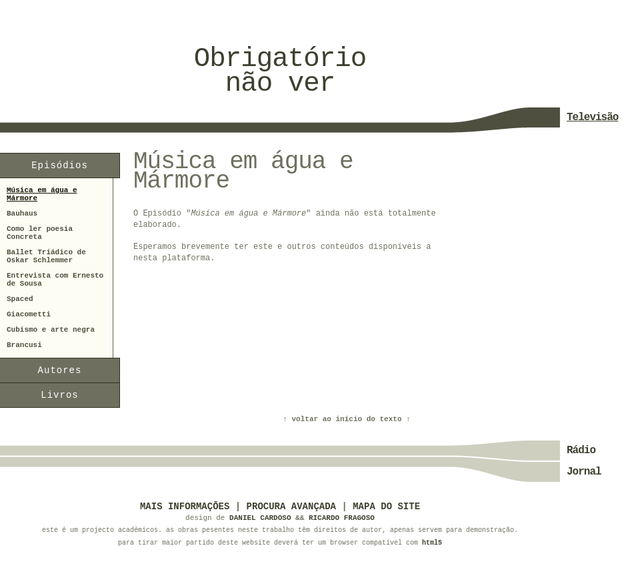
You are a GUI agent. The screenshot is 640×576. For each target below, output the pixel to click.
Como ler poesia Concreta (40, 233)
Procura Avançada (291, 506)
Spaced (20, 299)
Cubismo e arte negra (51, 330)
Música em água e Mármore (42, 194)
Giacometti (29, 314)
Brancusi (24, 345)
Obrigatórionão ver (280, 71)
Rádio (581, 451)
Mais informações (184, 506)
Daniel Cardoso (260, 518)
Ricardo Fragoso (342, 518)
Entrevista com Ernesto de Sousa (55, 280)
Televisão (592, 117)
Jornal (584, 472)
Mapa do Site (386, 506)
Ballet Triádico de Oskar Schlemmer (46, 256)
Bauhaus (22, 214)
